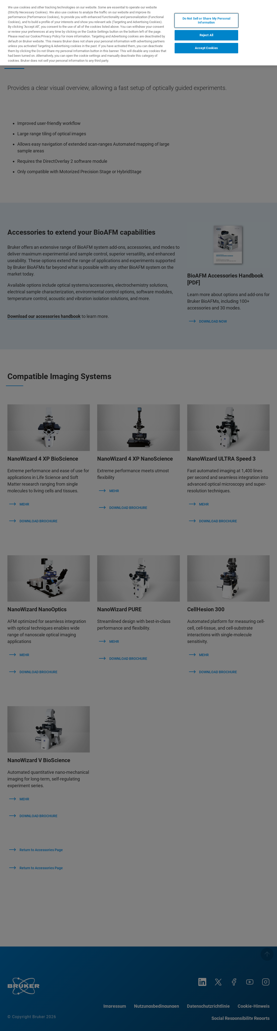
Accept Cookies (206, 48)
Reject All (206, 35)
